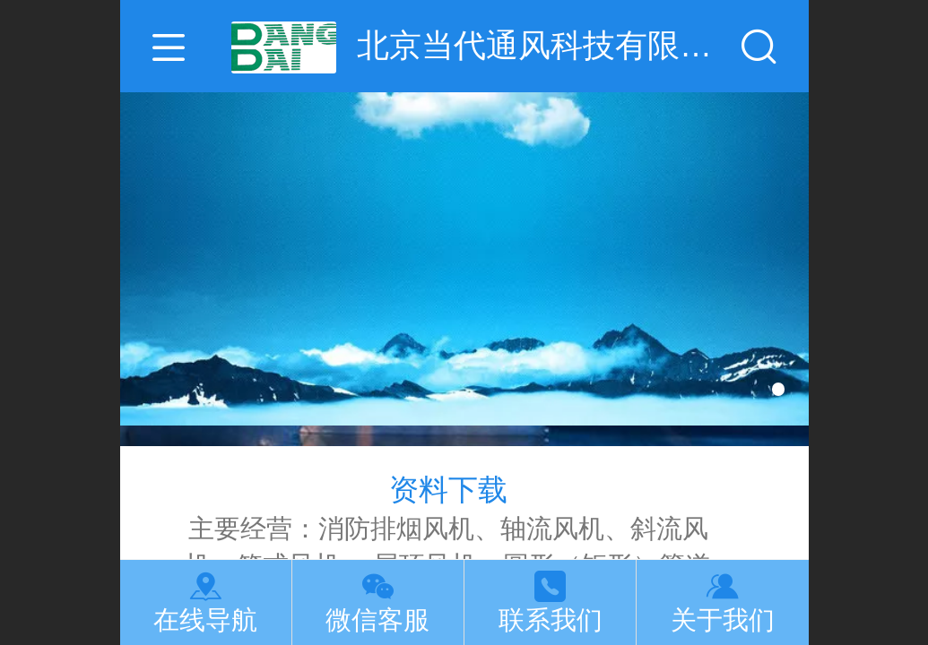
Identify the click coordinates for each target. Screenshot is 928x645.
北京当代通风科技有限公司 (546, 45)
